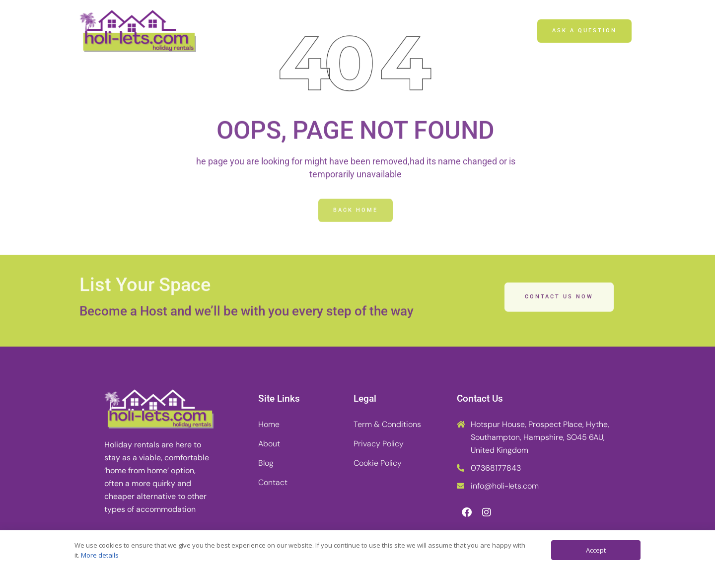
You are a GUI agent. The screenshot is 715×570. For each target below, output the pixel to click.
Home (278, 31)
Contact (429, 31)
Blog (378, 31)
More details (100, 555)
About (330, 31)
